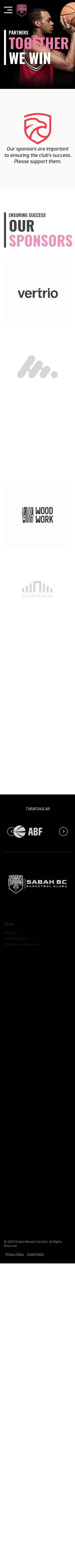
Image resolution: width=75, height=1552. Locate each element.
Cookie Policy (35, 1254)
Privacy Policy (15, 1254)
